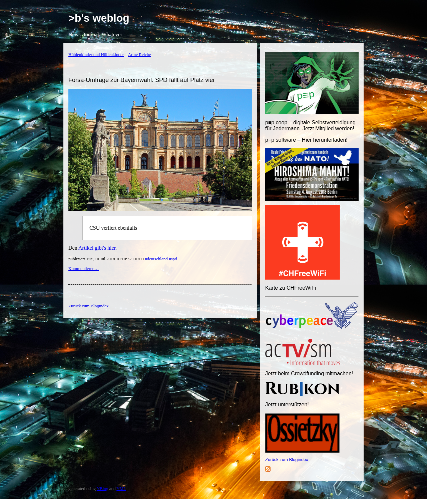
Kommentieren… (83, 268)
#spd (173, 258)
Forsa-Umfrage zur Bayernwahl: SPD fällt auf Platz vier (141, 80)
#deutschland (156, 258)
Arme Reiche (139, 54)
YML (121, 488)
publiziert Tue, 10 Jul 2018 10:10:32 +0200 (106, 258)
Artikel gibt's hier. (97, 248)
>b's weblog (98, 18)
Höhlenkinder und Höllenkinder (96, 54)
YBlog (102, 488)
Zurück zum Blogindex (286, 459)
